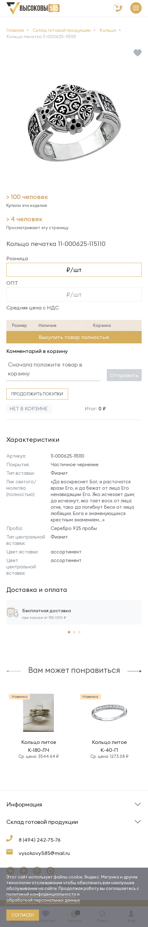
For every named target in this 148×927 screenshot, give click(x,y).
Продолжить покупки (37, 393)
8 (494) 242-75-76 (40, 840)
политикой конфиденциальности (41, 894)
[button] (13, 670)
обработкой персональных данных (43, 900)
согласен (22, 914)
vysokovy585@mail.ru (44, 853)
